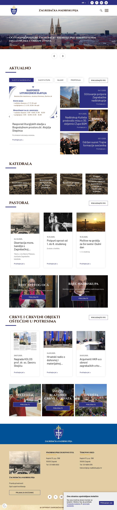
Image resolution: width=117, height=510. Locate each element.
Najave (60, 80)
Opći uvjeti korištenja (17, 486)
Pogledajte (33, 297)
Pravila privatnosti (16, 483)
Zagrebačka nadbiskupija (58, 10)
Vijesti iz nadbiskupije (21, 80)
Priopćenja (76, 80)
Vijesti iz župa (44, 80)
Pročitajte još (17, 140)
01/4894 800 (54, 465)
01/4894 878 (87, 465)
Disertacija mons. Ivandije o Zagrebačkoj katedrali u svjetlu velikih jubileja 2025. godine (24, 246)
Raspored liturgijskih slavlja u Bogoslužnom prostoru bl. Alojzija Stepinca (31, 127)
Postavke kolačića (73, 504)
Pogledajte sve (98, 80)
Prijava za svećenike (25, 492)
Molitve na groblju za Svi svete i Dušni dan (90, 244)
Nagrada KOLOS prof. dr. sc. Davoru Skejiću (25, 362)
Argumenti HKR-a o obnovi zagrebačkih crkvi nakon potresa (91, 362)
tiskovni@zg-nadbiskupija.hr (91, 468)
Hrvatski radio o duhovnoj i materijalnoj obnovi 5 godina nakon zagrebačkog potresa (56, 360)
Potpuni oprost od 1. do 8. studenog (57, 242)
